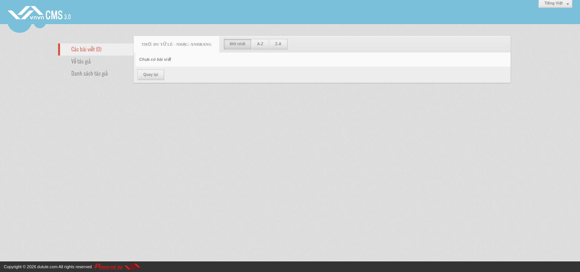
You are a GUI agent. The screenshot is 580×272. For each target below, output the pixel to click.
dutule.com (47, 266)
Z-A (278, 44)
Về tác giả (81, 61)
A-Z (260, 44)
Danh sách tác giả (89, 73)
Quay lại (150, 75)
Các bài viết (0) (86, 49)
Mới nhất (237, 44)
